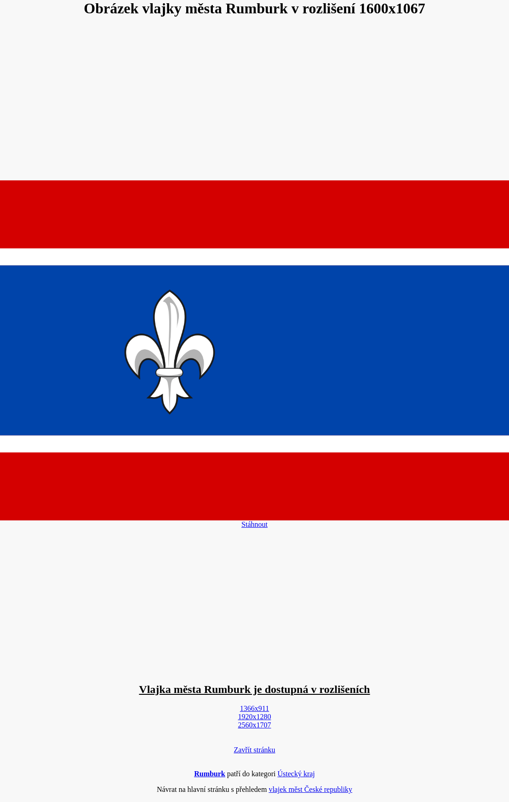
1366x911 (254, 708)
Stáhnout (254, 524)
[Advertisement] (255, 99)
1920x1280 (254, 717)
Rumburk (209, 774)
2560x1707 (254, 725)
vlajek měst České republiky (310, 789)
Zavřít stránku (254, 750)
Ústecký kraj (296, 774)
